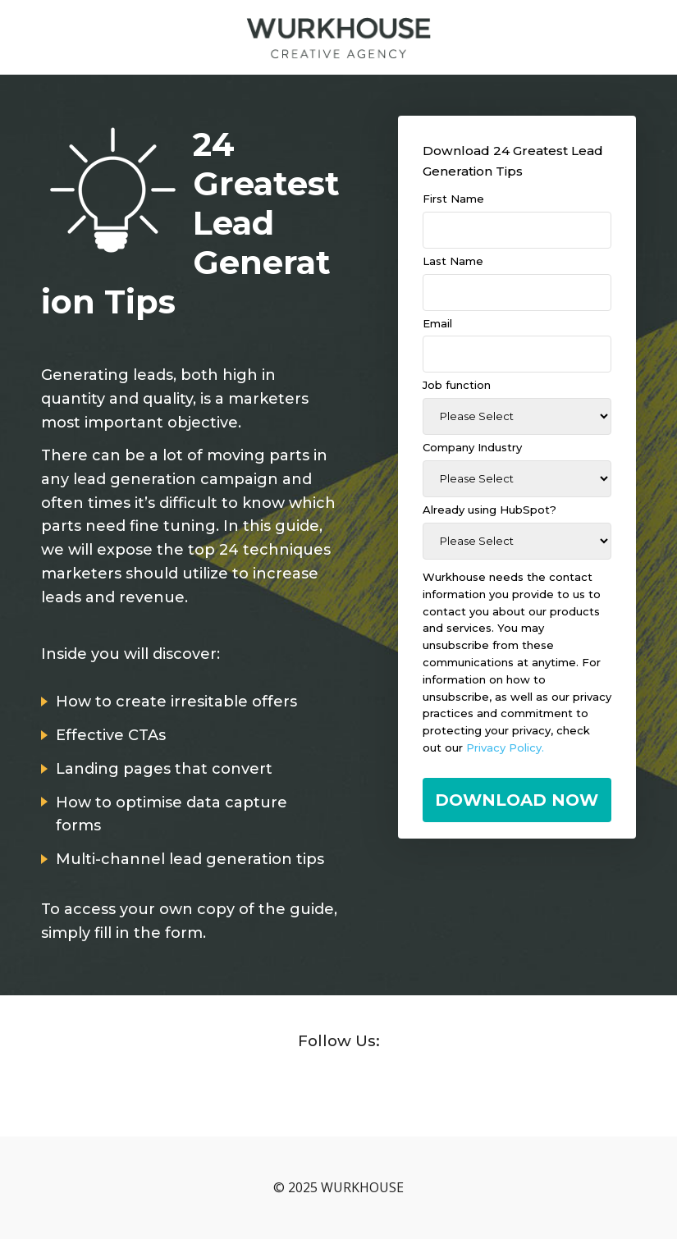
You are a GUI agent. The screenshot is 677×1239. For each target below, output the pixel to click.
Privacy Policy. (505, 747)
